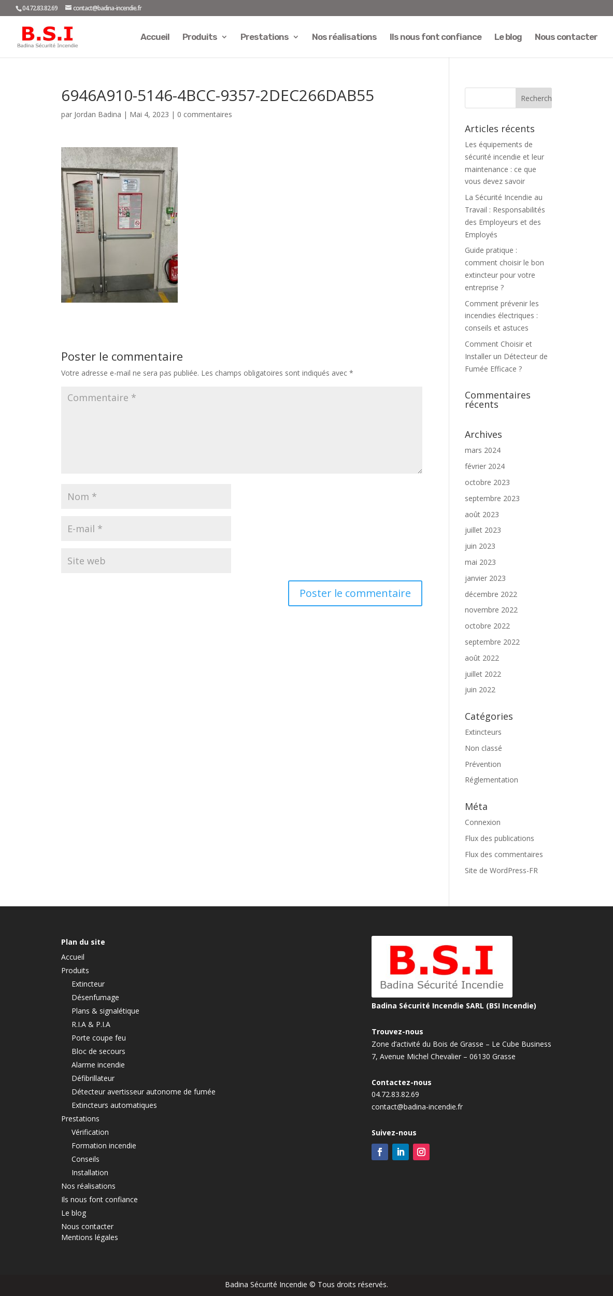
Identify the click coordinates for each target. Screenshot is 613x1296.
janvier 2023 (485, 578)
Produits (199, 37)
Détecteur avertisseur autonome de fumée (144, 1091)
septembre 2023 (492, 498)
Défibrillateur (93, 1078)
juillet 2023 (483, 530)
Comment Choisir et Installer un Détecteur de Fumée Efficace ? (506, 356)
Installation (90, 1172)
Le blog (508, 37)
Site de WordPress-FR (501, 870)
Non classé (483, 748)
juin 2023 (480, 546)
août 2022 (482, 658)
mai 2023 (480, 562)
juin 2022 (480, 689)
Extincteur (88, 984)
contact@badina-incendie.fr (417, 1107)
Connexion (483, 822)
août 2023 (482, 514)
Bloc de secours (98, 1051)
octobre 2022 (487, 626)
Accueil (154, 37)
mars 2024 (483, 450)
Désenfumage (95, 997)
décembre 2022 (491, 594)
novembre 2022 (491, 610)
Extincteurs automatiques (114, 1105)
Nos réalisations (344, 37)
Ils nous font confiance (435, 37)
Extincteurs (483, 732)
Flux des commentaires (504, 854)
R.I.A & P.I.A (91, 1024)
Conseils (85, 1159)
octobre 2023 (487, 482)
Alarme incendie (98, 1065)
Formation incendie (104, 1145)
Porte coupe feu (99, 1038)
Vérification (90, 1132)
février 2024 (485, 466)
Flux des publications (499, 838)
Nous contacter (566, 37)
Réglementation (491, 780)
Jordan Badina (97, 114)
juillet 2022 (483, 674)
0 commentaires (204, 114)
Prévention (483, 764)
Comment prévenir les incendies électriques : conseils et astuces (502, 315)
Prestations (264, 37)
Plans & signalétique (105, 1011)
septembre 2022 (492, 642)
